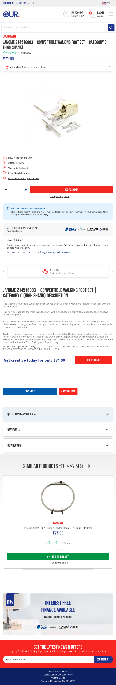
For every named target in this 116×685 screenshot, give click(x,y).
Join (82, 15)
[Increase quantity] (26, 189)
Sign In (74, 15)
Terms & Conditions (58, 671)
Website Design (58, 678)
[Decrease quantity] (6, 189)
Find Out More (14, 231)
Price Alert (62, 271)
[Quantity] (16, 189)
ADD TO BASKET (71, 189)
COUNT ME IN (102, 659)
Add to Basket (93, 360)
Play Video (30, 391)
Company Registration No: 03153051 (58, 681)
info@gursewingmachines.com (52, 252)
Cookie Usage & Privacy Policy (58, 675)
